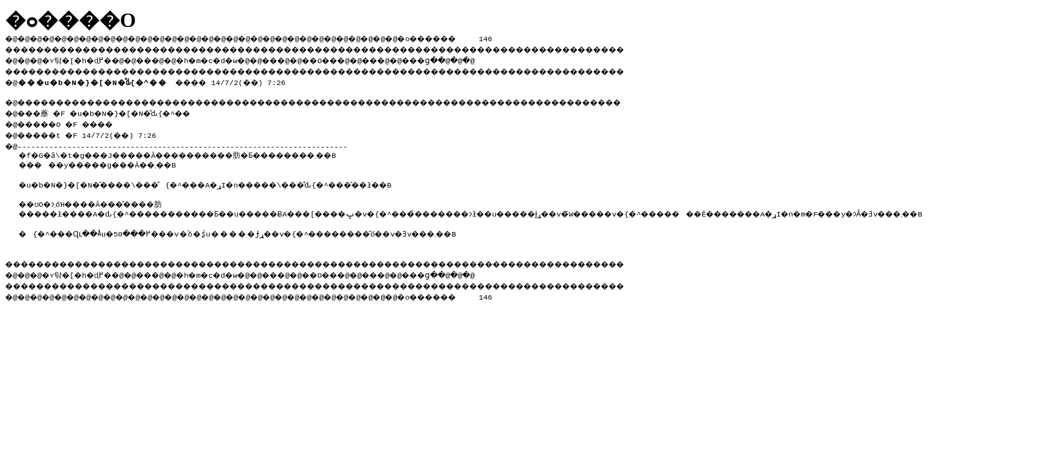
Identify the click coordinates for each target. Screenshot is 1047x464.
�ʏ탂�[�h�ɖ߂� (84, 58)
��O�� (355, 58)
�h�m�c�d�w (228, 58)
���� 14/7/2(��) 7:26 (157, 80)
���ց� (468, 58)
